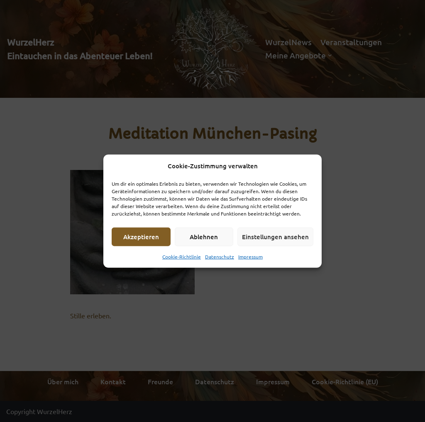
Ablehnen (204, 237)
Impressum (250, 256)
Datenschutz (219, 256)
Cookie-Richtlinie (181, 256)
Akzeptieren (141, 237)
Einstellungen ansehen (275, 237)
